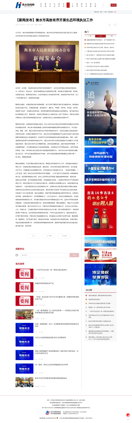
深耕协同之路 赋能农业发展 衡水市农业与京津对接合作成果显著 (101, 43)
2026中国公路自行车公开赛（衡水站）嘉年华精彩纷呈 (101, 47)
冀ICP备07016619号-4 (48, 407)
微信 (64, 236)
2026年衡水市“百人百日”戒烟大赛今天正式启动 (101, 316)
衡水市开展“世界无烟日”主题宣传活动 (100, 321)
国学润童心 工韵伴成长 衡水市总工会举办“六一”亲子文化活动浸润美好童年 (100, 338)
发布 (74, 255)
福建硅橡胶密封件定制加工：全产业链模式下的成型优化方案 (101, 40)
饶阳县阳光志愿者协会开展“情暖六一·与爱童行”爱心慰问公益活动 (101, 332)
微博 (49, 236)
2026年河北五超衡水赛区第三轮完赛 (99, 303)
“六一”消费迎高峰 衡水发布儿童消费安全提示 (99, 74)
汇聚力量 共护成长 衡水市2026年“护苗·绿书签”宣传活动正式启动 (101, 51)
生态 (105, 12)
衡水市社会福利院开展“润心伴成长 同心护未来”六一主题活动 (101, 326)
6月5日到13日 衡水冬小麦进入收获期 (97, 66)
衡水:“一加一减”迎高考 (92, 62)
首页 (101, 12)
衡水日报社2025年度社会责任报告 (96, 70)
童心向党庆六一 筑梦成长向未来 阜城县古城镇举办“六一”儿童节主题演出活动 (101, 55)
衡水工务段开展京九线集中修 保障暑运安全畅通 (100, 59)
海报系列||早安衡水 (94, 299)
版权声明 (80, 402)
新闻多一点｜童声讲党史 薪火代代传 (99, 307)
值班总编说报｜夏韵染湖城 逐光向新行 (100, 295)
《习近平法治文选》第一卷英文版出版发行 (101, 311)
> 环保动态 (110, 12)
